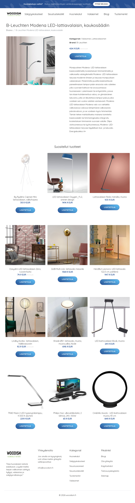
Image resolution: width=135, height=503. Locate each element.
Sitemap (105, 479)
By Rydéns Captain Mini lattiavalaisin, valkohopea (25, 201)
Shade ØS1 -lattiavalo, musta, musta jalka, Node (67, 345)
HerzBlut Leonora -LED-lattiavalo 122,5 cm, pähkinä (110, 273)
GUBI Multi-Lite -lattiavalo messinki (67, 272)
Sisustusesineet (76, 469)
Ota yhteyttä (107, 464)
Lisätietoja (80, 59)
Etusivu (9, 33)
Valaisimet (92, 15)
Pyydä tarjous (101, 4)
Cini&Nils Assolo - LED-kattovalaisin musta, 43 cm (110, 417)
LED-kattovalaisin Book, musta (109, 344)
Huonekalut (75, 15)
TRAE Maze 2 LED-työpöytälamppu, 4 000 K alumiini (25, 417)
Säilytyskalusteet (34, 15)
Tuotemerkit (120, 15)
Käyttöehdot (107, 469)
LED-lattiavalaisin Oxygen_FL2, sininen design (67, 201)
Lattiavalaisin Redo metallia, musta (110, 200)
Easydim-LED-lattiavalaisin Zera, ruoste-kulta (25, 273)
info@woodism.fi (45, 471)
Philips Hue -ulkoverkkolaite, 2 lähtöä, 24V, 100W (67, 417)
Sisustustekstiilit (56, 15)
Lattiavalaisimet (99, 42)
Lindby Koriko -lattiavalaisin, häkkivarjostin (25, 345)
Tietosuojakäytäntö (110, 474)
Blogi (106, 15)
